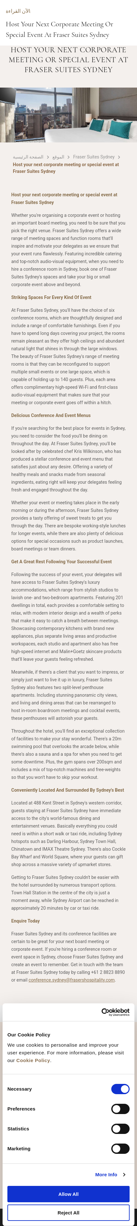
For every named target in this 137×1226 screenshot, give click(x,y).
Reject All (68, 1212)
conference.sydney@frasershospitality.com (72, 980)
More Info (106, 1174)
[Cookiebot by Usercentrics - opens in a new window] (101, 1012)
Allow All (69, 1194)
